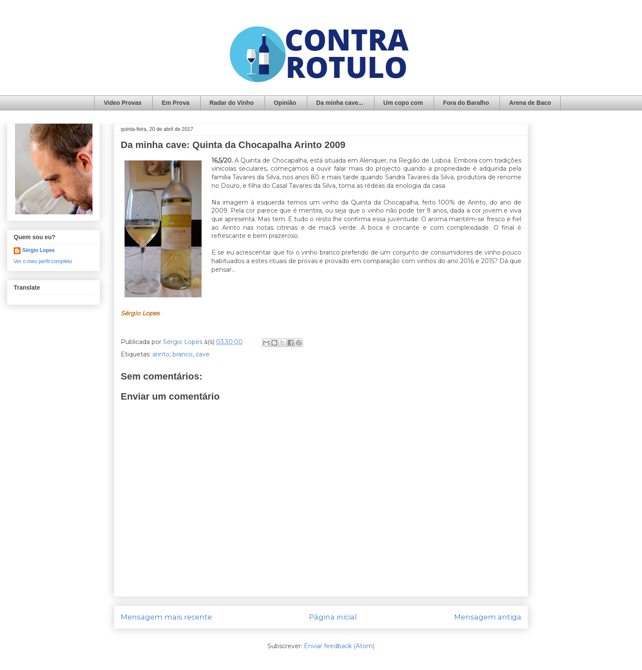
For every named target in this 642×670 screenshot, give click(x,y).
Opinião (285, 102)
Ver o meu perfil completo (43, 261)
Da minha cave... (339, 102)
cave (203, 354)
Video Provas (122, 102)
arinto (160, 354)
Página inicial (333, 617)
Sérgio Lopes (38, 250)
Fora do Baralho (466, 102)
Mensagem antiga (487, 617)
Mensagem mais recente (166, 617)
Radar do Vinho (232, 102)
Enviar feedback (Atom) (339, 646)
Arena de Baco (530, 102)
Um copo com (403, 102)
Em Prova (176, 102)
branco (182, 354)
